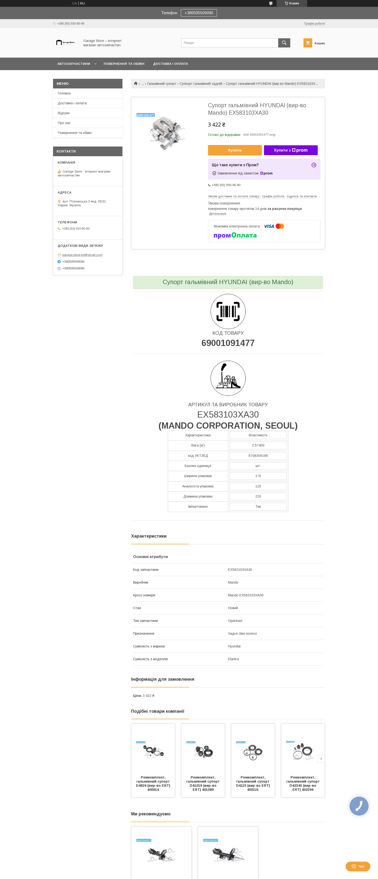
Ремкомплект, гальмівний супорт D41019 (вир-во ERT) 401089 (203, 783)
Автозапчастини (73, 64)
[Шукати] (284, 42)
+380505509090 (199, 13)
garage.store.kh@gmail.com (82, 255)
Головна (64, 93)
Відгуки (63, 113)
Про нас (64, 123)
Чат (357, 866)
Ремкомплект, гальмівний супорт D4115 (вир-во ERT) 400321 (253, 783)
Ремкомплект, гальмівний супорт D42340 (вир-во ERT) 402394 (303, 783)
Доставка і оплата (170, 64)
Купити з (290, 150)
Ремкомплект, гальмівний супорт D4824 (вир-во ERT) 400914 (153, 783)
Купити (235, 150)
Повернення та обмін (124, 64)
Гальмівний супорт (161, 84)
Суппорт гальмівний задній (201, 84)
